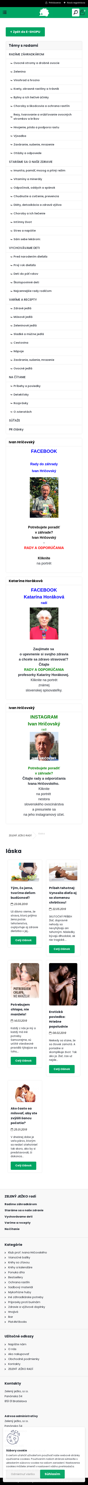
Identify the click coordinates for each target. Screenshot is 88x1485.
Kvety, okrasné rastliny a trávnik (36, 89)
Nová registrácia (76, 2)
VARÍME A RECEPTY (23, 299)
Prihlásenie (55, 2)
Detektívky (21, 394)
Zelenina (20, 71)
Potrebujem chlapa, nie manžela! (20, 1009)
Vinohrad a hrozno (27, 80)
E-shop (25, 31)
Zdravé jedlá (22, 308)
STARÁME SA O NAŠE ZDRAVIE (30, 162)
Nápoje (19, 351)
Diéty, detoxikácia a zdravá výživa (37, 205)
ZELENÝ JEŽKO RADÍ (20, 835)
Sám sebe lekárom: (27, 239)
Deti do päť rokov (26, 274)
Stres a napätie (25, 231)
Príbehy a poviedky (27, 386)
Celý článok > (23, 940)
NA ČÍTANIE (17, 377)
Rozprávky (21, 403)
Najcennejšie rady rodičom (33, 291)
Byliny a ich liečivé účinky (31, 97)
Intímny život (23, 222)
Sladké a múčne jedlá (29, 334)
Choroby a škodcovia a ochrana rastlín (42, 106)
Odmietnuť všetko (23, 1474)
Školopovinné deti (26, 282)
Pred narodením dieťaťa (30, 256)
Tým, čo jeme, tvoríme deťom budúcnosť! (23, 893)
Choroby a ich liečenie (29, 213)
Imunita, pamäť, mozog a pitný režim (39, 170)
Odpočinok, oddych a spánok (34, 188)
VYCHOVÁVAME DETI (24, 248)
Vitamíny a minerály (28, 179)
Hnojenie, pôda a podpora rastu (36, 127)
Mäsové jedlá (23, 317)
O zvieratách (23, 412)
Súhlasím (52, 1474)
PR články (16, 429)
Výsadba (20, 136)
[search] (75, 12)
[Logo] (44, 12)
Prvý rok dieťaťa (25, 265)
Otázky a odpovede (27, 153)
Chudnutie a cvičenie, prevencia (36, 196)
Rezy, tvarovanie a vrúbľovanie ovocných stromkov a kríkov (43, 117)
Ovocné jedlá (23, 368)
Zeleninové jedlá (25, 325)
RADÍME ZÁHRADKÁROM (26, 54)
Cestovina (21, 343)
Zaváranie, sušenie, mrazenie (34, 144)
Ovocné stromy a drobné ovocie (36, 63)
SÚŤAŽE (14, 420)
